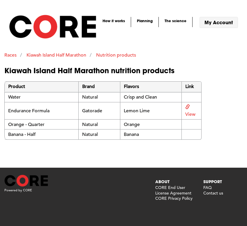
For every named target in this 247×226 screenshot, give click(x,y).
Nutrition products (116, 55)
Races (10, 55)
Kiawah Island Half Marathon (56, 55)
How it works (114, 20)
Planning (145, 20)
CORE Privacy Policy (174, 198)
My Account (218, 22)
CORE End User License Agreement (173, 190)
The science (175, 20)
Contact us (213, 193)
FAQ (207, 187)
